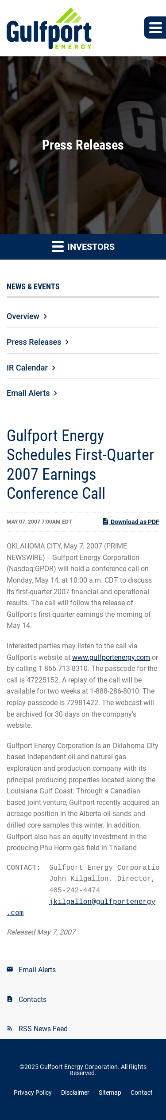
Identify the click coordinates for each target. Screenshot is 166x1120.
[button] (155, 27)
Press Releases (34, 342)
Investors (83, 246)
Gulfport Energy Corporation (79, 1066)
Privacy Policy (33, 1092)
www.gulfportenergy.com (111, 657)
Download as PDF (130, 521)
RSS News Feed (43, 1029)
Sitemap (110, 1092)
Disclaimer (75, 1092)
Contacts (32, 999)
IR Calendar (27, 367)
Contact (142, 1092)
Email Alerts (28, 393)
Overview (23, 316)
